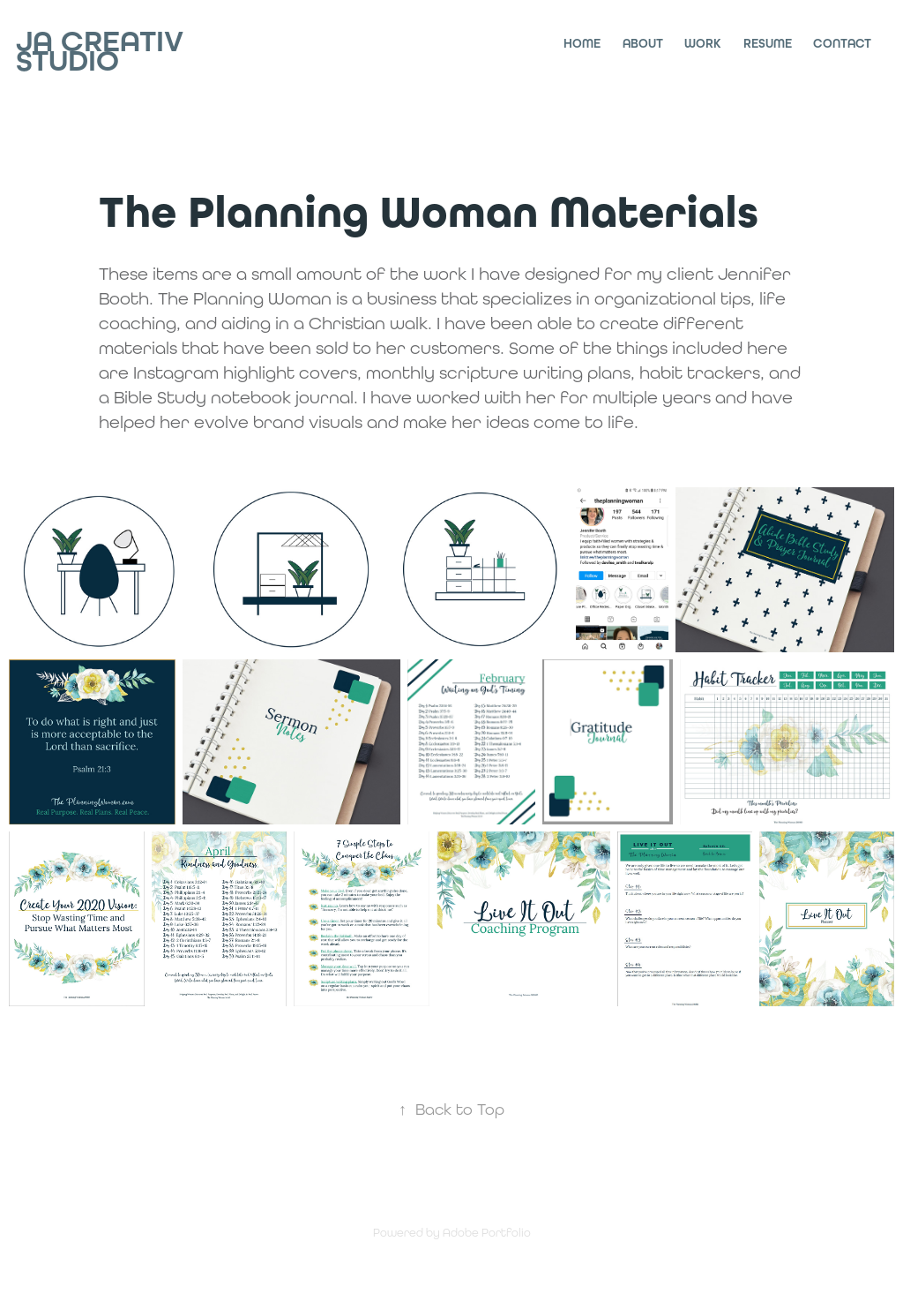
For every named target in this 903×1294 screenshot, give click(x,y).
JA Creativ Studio (103, 51)
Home (582, 43)
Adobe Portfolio (487, 1232)
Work (702, 43)
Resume (767, 43)
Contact (842, 43)
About (643, 43)
